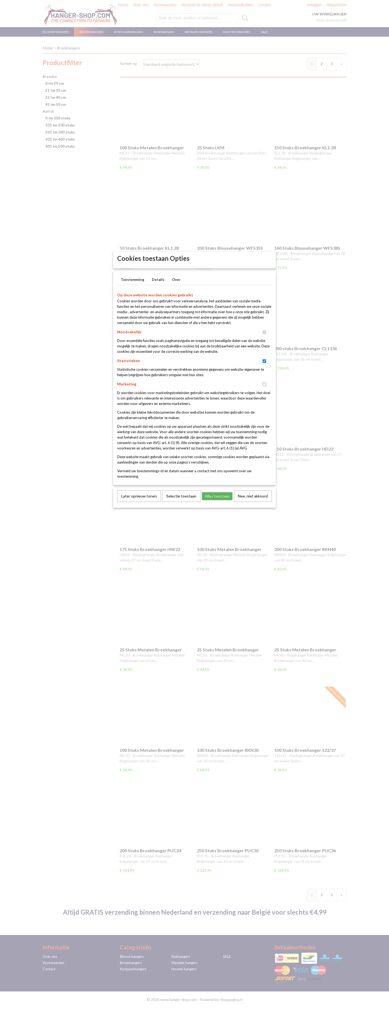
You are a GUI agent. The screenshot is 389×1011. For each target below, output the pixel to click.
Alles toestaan (217, 505)
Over (176, 288)
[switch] (264, 341)
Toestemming (132, 288)
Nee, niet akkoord (253, 505)
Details (158, 288)
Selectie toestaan (181, 505)
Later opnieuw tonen (139, 505)
